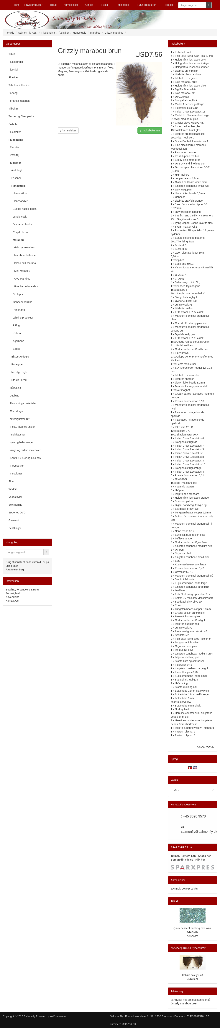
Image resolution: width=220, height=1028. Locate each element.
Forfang (13, 93)
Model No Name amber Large (192, 115)
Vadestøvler (15, 496)
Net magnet (183, 390)
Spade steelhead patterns (190, 237)
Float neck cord (185, 137)
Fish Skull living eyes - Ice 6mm (193, 638)
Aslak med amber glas (188, 126)
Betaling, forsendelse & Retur (23, 589)
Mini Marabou (19, 270)
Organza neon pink (186, 646)
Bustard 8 (182, 289)
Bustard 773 (183, 430)
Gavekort (14, 520)
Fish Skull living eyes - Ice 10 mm (194, 55)
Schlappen (17, 294)
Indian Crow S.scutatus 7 (189, 445)
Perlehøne (17, 309)
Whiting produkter (21, 317)
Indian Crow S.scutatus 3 (189, 460)
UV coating (181, 683)
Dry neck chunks (20, 224)
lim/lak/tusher (17, 434)
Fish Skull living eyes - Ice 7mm (193, 594)
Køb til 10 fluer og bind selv (25, 457)
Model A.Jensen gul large (189, 104)
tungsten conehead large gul (191, 668)
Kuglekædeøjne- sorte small (191, 675)
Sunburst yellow (184, 501)
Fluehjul (13, 69)
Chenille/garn (17, 411)
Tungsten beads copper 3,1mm (193, 609)
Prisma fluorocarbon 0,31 (189, 475)
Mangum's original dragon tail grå (194, 575)
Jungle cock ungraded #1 (190, 293)
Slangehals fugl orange (188, 467)
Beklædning (15, 504)
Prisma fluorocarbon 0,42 (189, 568)
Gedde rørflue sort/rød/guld (190, 620)
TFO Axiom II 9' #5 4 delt (189, 338)
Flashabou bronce (185, 152)
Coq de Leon (18, 232)
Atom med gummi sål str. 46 (191, 631)
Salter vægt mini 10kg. (188, 282)
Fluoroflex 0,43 (183, 664)
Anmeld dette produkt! (185, 888)
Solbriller (14, 124)
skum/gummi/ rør (19, 418)
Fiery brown (181, 352)
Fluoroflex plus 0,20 (186, 672)
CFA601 (179, 278)
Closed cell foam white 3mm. (191, 182)
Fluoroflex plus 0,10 (186, 107)
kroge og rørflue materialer (25, 450)
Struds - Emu (18, 379)
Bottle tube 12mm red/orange (191, 694)
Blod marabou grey (186, 81)
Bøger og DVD (17, 512)
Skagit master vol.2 (186, 226)
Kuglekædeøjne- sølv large (190, 564)
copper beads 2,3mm (187, 178)
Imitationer (15, 473)
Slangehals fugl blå (186, 100)
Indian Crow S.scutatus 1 (189, 453)
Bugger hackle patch (23, 208)
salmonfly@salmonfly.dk (199, 831)
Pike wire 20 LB (184, 427)
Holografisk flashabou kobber (191, 67)
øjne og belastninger (21, 442)
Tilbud (12, 54)
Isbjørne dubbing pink (187, 657)
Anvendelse (12, 596)
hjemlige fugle (18, 372)
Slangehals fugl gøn (186, 679)
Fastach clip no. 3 (185, 735)
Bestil (169, 4)
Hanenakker (18, 193)
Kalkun (15, 333)
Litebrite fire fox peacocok (190, 133)
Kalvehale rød (183, 52)
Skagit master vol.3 (187, 219)
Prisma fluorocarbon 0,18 (189, 401)
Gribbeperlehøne (20, 302)
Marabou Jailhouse (22, 255)
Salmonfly (29, 1016)
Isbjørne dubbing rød (187, 623)
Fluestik (14, 147)
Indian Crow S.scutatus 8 (189, 456)
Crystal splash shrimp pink (190, 612)
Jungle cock (18, 216)
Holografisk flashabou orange (192, 497)
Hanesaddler (18, 201)
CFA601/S (181, 479)
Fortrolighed (13, 593)
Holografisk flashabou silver (191, 85)
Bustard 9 (180, 245)
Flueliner (14, 77)
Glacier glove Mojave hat (189, 122)
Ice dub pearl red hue (187, 156)
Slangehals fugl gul (186, 297)
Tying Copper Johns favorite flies (194, 222)
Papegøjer (16, 364)
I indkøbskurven (150, 130)
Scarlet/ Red (182, 635)
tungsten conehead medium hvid (193, 545)
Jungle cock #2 (183, 627)
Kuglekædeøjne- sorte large (191, 583)
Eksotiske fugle (19, 356)
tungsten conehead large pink (192, 586)
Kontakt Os (12, 600)
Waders (13, 489)
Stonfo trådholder (185, 579)
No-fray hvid (182, 709)
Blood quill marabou (23, 263)
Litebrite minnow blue (187, 375)
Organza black (183, 553)
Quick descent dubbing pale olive (192, 928)
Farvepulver (16, 465)
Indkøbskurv (178, 43)
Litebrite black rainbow (188, 74)
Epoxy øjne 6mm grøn (188, 159)
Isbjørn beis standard (187, 493)
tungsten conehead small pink (192, 557)
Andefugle (16, 170)
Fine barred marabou (24, 286)
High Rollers (182, 174)
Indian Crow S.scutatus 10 (190, 464)
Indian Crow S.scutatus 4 (189, 471)
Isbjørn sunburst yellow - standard (194, 727)
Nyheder (176, 948)
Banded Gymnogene (188, 286)
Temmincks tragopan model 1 (192, 386)
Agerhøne (16, 341)
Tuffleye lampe (183, 538)
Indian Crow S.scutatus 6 (189, 438)
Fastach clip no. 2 (185, 731)
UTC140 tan (182, 96)
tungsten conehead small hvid (192, 185)
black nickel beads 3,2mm (190, 382)
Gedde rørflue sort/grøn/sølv (191, 542)
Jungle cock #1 (183, 304)
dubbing (14, 395)
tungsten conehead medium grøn (194, 653)
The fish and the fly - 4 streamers (194, 215)
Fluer (11, 481)
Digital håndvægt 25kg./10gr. (191, 505)
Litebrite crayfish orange (189, 200)
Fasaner (15, 178)
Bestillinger (15, 528)
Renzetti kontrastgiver (187, 616)
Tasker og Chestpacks (21, 116)
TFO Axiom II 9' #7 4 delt (189, 312)
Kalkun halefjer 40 (192, 975)
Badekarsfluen (184, 345)
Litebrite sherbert (184, 378)
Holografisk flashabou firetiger (192, 63)
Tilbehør (13, 108)
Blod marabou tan (185, 93)
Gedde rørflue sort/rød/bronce (192, 349)
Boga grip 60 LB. (184, 263)
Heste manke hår (186, 364)
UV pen (179, 490)
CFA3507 (180, 274)
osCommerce (58, 1016)
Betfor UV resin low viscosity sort (194, 597)
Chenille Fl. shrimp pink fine (191, 323)
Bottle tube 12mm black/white (192, 690)
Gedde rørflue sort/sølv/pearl (192, 341)
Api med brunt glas (187, 119)
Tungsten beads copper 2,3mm (193, 512)
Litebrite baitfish (184, 308)
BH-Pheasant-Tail (186, 482)
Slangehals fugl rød (186, 441)
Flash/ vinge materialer (22, 403)
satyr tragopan (183, 189)
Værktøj (14, 155)
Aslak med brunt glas (188, 130)
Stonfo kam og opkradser (189, 661)
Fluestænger (16, 61)
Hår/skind (15, 387)
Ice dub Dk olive (184, 649)
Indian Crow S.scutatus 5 (189, 449)
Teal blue (180, 590)
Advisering (177, 991)
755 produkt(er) (148, 4)
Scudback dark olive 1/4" (189, 601)
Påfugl (14, 325)
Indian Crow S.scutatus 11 (190, 111)
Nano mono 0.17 (184, 531)
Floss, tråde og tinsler (22, 426)
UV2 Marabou (19, 278)
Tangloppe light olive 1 (188, 642)
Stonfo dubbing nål (186, 687)
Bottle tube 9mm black (188, 705)
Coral (178, 605)
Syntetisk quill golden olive (190, 534)
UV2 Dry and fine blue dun (190, 163)
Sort (177, 560)
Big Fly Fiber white (185, 89)
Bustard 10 (181, 248)
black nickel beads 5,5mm (190, 193)
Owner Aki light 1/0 (186, 300)
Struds (14, 348)
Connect (180, 196)
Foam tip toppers (184, 486)
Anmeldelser (68, 130)
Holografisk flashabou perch (191, 59)
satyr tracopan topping (188, 211)
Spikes (180, 260)
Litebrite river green (186, 78)
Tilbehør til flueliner (19, 85)
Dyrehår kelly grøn (185, 334)
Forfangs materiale (19, 100)
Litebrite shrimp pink (186, 70)
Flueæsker (15, 131)
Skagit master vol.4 (187, 434)
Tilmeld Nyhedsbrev (194, 948)
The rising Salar (185, 241)
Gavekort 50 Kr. (184, 571)
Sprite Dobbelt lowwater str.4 (191, 141)
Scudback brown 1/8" (187, 508)
